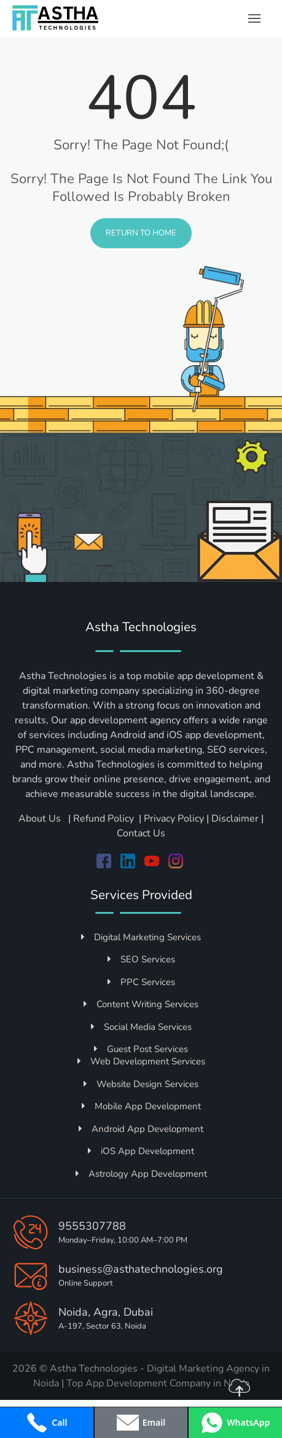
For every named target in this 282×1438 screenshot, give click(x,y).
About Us (40, 818)
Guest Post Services (141, 1049)
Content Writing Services (141, 1004)
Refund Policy (103, 818)
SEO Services (141, 959)
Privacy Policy (174, 818)
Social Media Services (141, 1027)
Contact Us (141, 833)
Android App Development (141, 1129)
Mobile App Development (141, 1106)
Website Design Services (141, 1084)
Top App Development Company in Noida (157, 1383)
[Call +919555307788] (46, 1422)
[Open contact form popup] (141, 1422)
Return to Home (141, 232)
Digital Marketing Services (141, 937)
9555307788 (92, 1226)
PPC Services (141, 982)
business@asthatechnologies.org (140, 1269)
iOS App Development (141, 1151)
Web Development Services (141, 1061)
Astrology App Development (141, 1174)
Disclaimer (235, 818)
